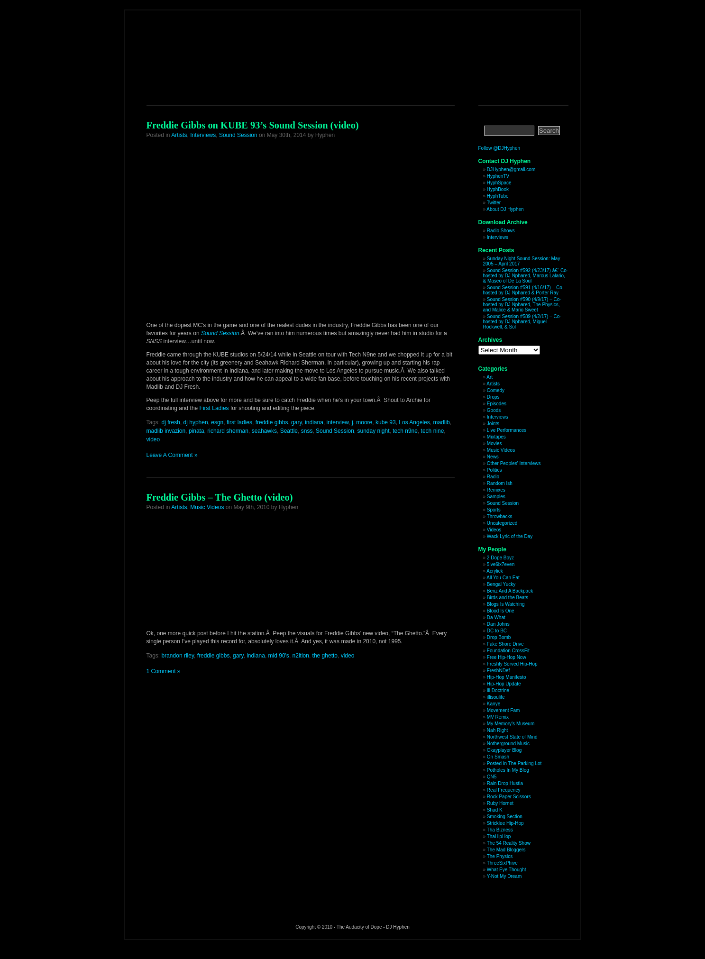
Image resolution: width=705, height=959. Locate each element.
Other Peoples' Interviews (514, 463)
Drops (493, 397)
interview (338, 422)
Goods (494, 410)
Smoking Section (504, 816)
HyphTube (498, 196)
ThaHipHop (499, 836)
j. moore (362, 422)
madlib (441, 422)
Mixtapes (496, 436)
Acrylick (494, 571)
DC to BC (497, 630)
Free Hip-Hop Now (506, 657)
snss (307, 431)
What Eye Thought (506, 869)
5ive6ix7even (500, 564)
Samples (496, 496)
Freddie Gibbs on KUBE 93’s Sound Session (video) (252, 125)
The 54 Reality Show (509, 843)
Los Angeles (414, 422)
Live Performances (506, 430)
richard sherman (227, 431)
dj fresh (171, 422)
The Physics (500, 856)
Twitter (494, 202)
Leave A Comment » (172, 455)
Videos (494, 529)
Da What (496, 617)
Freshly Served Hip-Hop (512, 664)
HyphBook (498, 189)
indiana (314, 422)
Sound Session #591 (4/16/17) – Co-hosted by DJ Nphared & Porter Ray (523, 290)
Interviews (203, 135)
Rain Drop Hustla (505, 783)
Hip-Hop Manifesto (506, 677)
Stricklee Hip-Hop (505, 823)
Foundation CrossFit (508, 650)
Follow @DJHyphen (499, 148)
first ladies (239, 422)
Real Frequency (504, 790)
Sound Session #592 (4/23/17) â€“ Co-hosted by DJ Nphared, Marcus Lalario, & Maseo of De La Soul (525, 275)
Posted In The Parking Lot (514, 763)
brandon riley (178, 655)
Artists (179, 135)
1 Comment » (163, 671)
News (493, 456)
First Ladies (214, 408)
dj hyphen (195, 422)
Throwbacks (500, 516)
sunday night (373, 431)
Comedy (495, 390)
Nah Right (497, 730)
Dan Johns (498, 624)
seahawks (264, 431)
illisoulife (496, 697)
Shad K (495, 810)
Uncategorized (502, 523)
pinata (196, 431)
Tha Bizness (500, 829)
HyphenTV (498, 176)
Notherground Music (508, 743)
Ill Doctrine (498, 690)
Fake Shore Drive (505, 644)
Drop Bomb (499, 637)
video (153, 439)
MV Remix (498, 717)
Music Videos (207, 507)
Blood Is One (500, 610)
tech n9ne (405, 431)
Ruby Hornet (500, 803)
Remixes (496, 490)
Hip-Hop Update (504, 683)
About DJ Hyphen (504, 209)
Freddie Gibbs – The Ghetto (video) (219, 497)
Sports (494, 509)
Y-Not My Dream (504, 876)
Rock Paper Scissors (509, 796)
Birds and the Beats (507, 597)
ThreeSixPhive (502, 863)
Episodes (496, 403)
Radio (493, 476)
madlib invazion (166, 431)
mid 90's (278, 655)
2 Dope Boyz (500, 557)
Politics (494, 470)
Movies (494, 443)
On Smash (498, 756)
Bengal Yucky (501, 584)
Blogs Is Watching (506, 604)
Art (489, 377)
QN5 (492, 776)
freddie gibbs (272, 422)
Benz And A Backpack (510, 591)
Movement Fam (503, 710)
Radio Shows (501, 230)
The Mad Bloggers (506, 849)
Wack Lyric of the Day (510, 536)
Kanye (493, 703)
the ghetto (325, 655)
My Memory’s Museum (510, 723)
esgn (217, 422)
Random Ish (500, 483)
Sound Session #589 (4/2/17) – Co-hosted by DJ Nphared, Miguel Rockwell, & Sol (522, 321)
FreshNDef (498, 670)
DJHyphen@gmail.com (511, 169)
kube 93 (385, 422)
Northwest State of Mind (512, 737)
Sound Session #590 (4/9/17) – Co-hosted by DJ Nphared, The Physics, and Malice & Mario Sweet (522, 304)
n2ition (301, 655)
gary (296, 422)
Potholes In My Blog (508, 770)
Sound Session (238, 135)
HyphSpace (499, 182)
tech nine (432, 431)
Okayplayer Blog (504, 750)
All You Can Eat (503, 577)
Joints (493, 423)
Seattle (289, 431)
